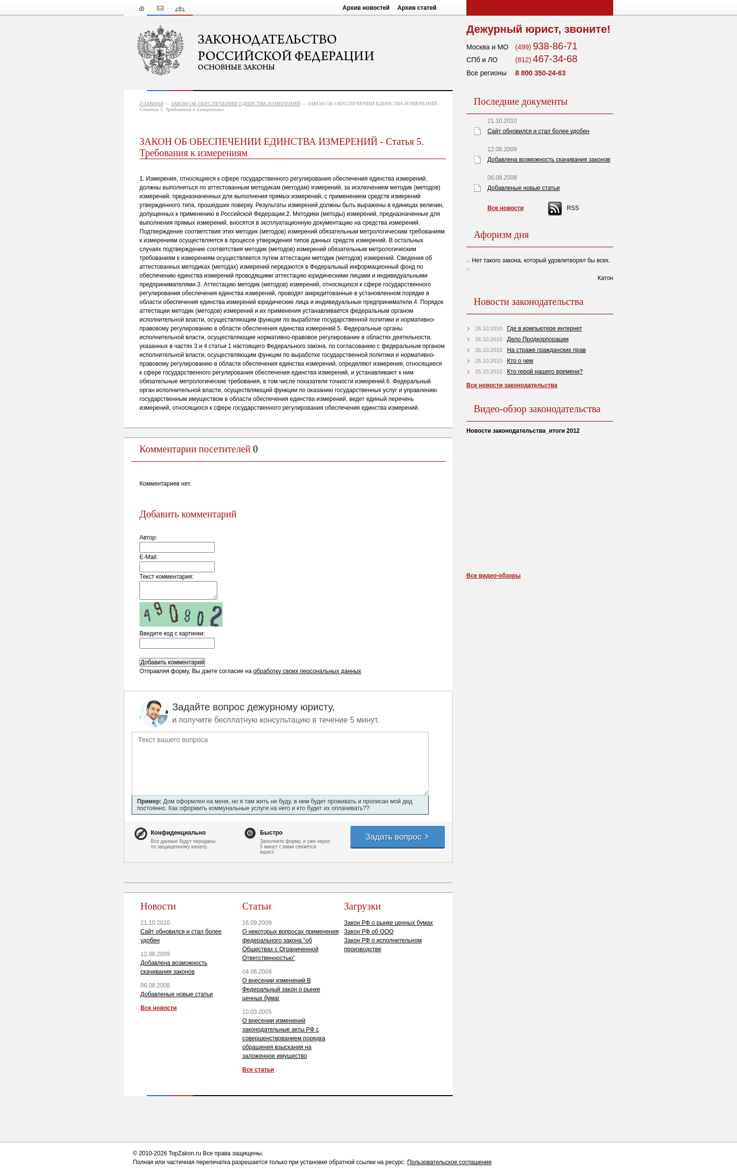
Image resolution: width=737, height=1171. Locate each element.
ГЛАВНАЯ (151, 103)
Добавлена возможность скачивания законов (548, 159)
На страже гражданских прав (546, 350)
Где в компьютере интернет (544, 328)
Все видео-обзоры (493, 575)
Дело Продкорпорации (538, 339)
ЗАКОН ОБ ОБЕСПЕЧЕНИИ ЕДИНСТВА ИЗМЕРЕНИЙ (235, 103)
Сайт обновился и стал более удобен (538, 131)
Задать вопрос (397, 837)
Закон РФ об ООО (368, 931)
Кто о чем (520, 360)
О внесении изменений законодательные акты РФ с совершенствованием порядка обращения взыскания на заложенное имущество (283, 1038)
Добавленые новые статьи (176, 994)
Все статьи (258, 1069)
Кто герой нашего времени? (545, 371)
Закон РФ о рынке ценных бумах (388, 922)
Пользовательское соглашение (449, 1162)
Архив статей (417, 7)
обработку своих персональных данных (307, 671)
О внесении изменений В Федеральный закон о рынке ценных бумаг (281, 989)
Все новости (158, 1008)
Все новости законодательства (511, 385)
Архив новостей (366, 7)
